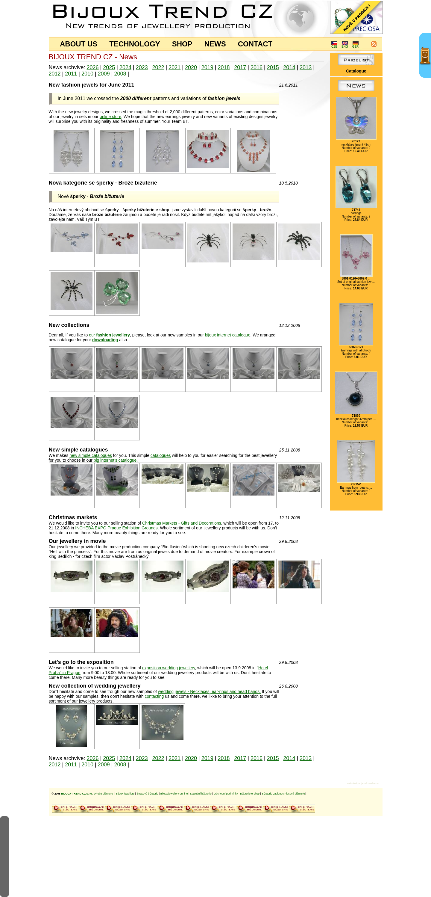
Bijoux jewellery (125, 793)
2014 (289, 67)
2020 (191, 67)
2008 (120, 74)
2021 (174, 67)
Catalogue (356, 71)
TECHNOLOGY (134, 44)
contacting (154, 696)
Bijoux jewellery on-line (174, 793)
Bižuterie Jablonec (273, 793)
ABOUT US (78, 44)
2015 (273, 67)
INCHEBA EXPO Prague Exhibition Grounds (116, 527)
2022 (158, 67)
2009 (104, 74)
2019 (207, 67)
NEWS (215, 44)
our (109, 335)
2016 (256, 67)
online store (110, 116)
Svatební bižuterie (201, 793)
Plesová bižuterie (294, 793)
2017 (240, 67)
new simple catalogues (90, 455)
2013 (306, 67)
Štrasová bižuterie (147, 793)
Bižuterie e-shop (249, 793)
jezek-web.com (370, 783)
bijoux (210, 335)
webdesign (353, 783)
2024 (125, 67)
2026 (93, 67)
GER (355, 45)
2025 (109, 67)
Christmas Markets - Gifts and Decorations (181, 523)
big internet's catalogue (115, 460)
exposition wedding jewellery (168, 667)
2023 (142, 67)
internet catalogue (233, 335)
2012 (55, 74)
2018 (224, 67)
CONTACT (255, 44)
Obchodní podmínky (226, 793)
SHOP (182, 44)
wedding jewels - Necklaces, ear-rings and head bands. (209, 691)
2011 (71, 74)
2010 (87, 74)
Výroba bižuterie (103, 793)
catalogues (161, 455)
